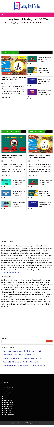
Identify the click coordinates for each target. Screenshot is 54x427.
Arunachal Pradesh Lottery (10, 388)
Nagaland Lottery (7, 151)
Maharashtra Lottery (9, 402)
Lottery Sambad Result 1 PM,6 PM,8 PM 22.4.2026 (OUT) (18, 193)
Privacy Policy (6, 382)
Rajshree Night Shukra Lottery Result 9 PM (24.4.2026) (44, 81)
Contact (5, 380)
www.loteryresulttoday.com (10, 272)
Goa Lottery (7, 394)
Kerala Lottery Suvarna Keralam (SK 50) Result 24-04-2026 (22, 351)
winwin (7, 83)
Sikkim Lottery (7, 412)
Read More (5, 97)
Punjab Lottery (7, 410)
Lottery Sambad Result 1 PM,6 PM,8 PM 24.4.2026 (45, 59)
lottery (5, 398)
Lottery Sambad (8, 400)
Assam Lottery (7, 390)
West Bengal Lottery (9, 414)
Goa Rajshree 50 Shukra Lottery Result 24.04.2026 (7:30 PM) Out (24, 365)
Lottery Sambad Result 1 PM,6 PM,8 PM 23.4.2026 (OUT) (18, 182)
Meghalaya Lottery (8, 404)
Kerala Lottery (6, 73)
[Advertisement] (27, 36)
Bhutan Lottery (7, 392)
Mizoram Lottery (8, 406)
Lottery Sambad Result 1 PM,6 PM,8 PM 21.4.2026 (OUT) (18, 204)
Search (3, 338)
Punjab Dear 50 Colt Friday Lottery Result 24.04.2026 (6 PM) (44, 70)
